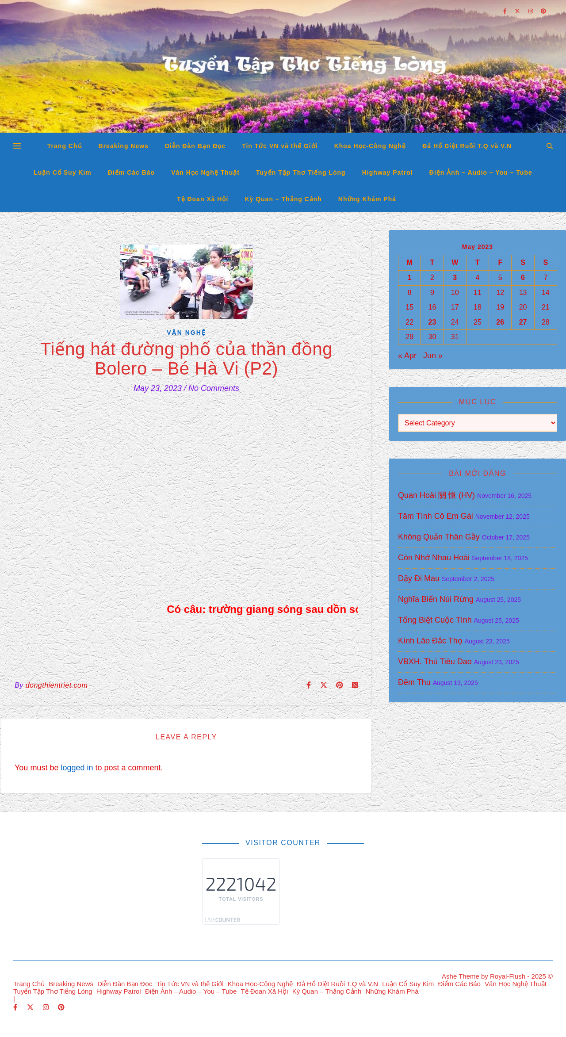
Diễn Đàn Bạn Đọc (195, 145)
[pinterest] (61, 1007)
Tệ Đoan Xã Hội (202, 199)
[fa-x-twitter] (31, 1007)
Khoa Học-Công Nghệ (370, 145)
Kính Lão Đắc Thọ (430, 640)
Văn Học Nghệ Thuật (205, 172)
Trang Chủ (64, 145)
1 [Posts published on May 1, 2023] (410, 277)
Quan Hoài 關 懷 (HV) (436, 495)
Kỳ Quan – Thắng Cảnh (283, 199)
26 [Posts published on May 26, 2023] (500, 322)
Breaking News (124, 145)
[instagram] (46, 1007)
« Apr (407, 355)
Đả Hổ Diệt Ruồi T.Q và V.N (467, 145)
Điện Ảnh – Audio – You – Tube (480, 172)
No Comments (213, 388)
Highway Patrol (387, 172)
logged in (77, 767)
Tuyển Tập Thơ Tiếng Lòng (301, 172)
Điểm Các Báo (131, 172)
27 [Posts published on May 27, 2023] (523, 322)
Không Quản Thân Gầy (439, 536)
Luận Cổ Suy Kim (63, 172)
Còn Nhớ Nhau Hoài (434, 557)
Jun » (433, 355)
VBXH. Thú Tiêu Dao (435, 661)
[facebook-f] (16, 1007)
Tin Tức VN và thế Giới (279, 145)
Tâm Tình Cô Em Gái (435, 516)
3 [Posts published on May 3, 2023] (455, 277)
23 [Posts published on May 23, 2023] (432, 322)
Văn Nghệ (186, 332)
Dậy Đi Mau (419, 578)
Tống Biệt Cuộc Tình (435, 620)
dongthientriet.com (57, 685)
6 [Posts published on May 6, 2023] (523, 277)
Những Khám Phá (367, 199)
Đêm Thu (414, 682)
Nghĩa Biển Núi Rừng (436, 599)
